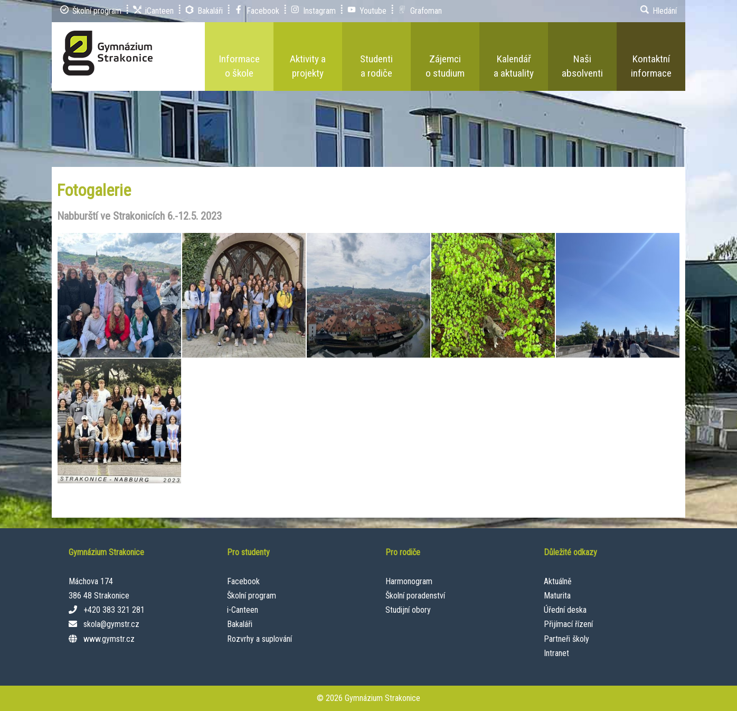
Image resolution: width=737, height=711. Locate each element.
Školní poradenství (415, 596)
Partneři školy (566, 639)
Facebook (243, 581)
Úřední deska (565, 610)
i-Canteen (242, 610)
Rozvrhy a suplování (259, 639)
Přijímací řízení (568, 624)
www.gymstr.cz (109, 639)
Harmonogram (408, 581)
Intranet (556, 653)
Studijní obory (408, 610)
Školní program (251, 596)
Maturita (557, 596)
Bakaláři (239, 624)
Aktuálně (558, 581)
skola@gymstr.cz (111, 624)
